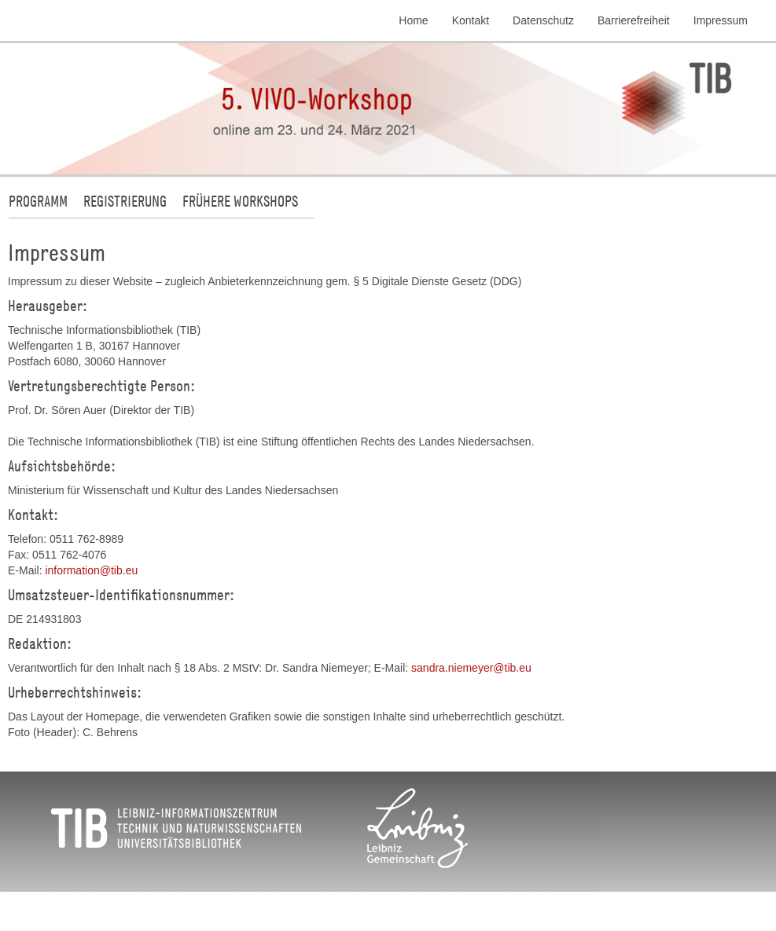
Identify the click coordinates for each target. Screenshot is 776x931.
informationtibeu (91, 570)
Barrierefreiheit (634, 20)
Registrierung (125, 201)
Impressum (720, 20)
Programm (38, 201)
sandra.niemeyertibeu (471, 668)
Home (413, 20)
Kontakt (470, 20)
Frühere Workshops (240, 201)
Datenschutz (543, 20)
